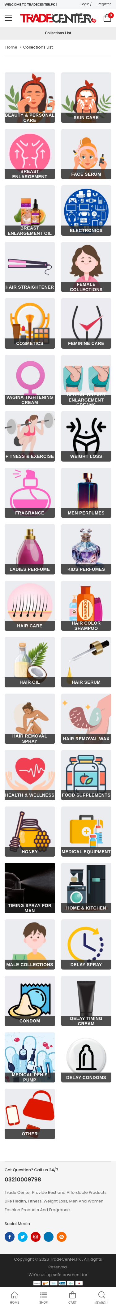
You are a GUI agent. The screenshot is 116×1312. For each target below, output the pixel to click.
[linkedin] (49, 1237)
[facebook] (10, 1237)
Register (104, 4)
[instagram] (36, 1237)
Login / (86, 4)
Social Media (17, 1224)
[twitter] (23, 1237)
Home (11, 47)
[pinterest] (62, 1237)
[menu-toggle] (8, 18)
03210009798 (23, 1179)
